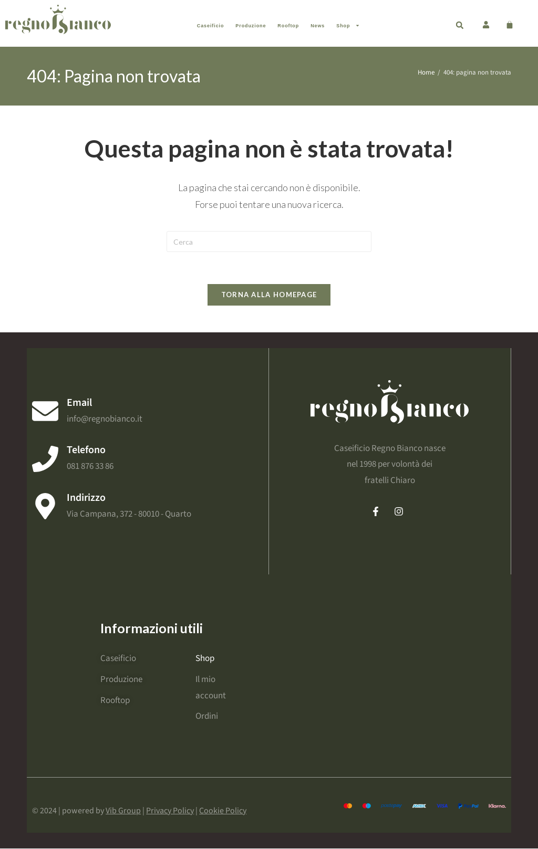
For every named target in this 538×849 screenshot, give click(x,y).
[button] (460, 25)
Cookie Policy (222, 811)
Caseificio (210, 25)
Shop (348, 25)
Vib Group (123, 811)
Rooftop (288, 25)
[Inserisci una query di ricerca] (269, 241)
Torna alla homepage (269, 294)
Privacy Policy (170, 811)
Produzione (250, 25)
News (318, 25)
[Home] (426, 72)
